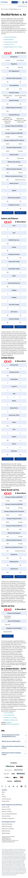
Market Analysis (6, 833)
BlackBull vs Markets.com (11, 720)
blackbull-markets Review (12, 724)
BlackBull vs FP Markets (10, 717)
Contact (4, 796)
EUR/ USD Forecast (7, 826)
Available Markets (8, 39)
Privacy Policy (5, 801)
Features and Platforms (10, 37)
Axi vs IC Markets (8, 712)
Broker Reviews (6, 831)
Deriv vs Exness (6, 816)
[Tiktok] (17, 786)
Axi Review (8, 722)
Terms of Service (6, 799)
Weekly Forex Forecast (8, 828)
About (3, 792)
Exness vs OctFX (6, 809)
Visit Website (7, 212)
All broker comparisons (8, 818)
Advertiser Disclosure (22, 6)
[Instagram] (25, 786)
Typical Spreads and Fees (11, 42)
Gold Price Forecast (7, 824)
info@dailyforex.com (6, 837)
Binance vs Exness (7, 811)
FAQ (3, 794)
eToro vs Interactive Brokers (9, 814)
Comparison (5, 9)
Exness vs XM (5, 807)
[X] (5, 786)
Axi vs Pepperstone (9, 715)
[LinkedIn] (9, 786)
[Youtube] (21, 786)
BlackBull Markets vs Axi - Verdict (13, 47)
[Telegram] (13, 786)
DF (1, 9)
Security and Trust (9, 44)
